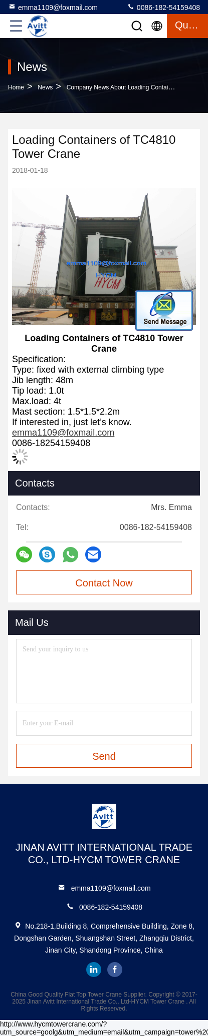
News (45, 87)
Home (16, 87)
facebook (114, 969)
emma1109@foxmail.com (53, 6)
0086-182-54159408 (163, 6)
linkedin (93, 969)
